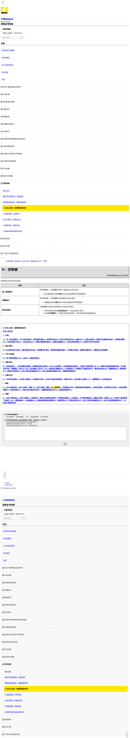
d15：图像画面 (109, 369)
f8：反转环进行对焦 (108, 387)
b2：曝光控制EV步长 (26, 350)
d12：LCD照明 (66, 369)
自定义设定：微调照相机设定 (14, 208)
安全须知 (5, 72)
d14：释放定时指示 (97, 369)
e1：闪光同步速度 (9, 379)
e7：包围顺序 (94, 379)
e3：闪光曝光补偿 (35, 379)
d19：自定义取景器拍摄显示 (48, 371)
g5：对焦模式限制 (61, 398)
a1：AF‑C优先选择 (9, 339)
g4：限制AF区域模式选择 (45, 398)
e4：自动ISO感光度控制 (51, 379)
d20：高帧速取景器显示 (67, 371)
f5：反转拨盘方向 (65, 387)
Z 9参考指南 (9, 261)
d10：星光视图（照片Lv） (35, 369)
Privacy (7, 483)
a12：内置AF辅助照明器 (40, 342)
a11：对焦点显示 (25, 342)
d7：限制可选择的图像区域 (107, 366)
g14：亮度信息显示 (71, 400)
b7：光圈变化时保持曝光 (99, 350)
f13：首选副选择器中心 (63, 390)
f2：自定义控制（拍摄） (25, 387)
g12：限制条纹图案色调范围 (43, 400)
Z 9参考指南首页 (9, 500)
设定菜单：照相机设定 (12, 219)
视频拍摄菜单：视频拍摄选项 (14, 202)
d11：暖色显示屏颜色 (53, 369)
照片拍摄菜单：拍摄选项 (13, 196)
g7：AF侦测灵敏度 (83, 398)
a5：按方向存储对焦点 (64, 339)
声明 (3, 79)
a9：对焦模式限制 (118, 339)
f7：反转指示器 (95, 387)
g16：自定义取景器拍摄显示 (109, 400)
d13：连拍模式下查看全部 (80, 369)
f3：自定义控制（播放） (42, 387)
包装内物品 (6, 58)
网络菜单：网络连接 (11, 225)
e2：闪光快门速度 (22, 379)
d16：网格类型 (120, 369)
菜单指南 (17, 261)
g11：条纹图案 (27, 400)
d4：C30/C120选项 (53, 366)
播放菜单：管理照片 (11, 214)
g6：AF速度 (72, 398)
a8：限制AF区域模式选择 (102, 339)
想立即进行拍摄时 (8, 50)
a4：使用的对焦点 (49, 339)
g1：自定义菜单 (9, 398)
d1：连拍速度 (8, 366)
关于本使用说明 (7, 65)
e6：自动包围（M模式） (80, 379)
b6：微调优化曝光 (83, 350)
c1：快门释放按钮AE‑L (11, 358)
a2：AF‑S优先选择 (23, 339)
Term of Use (8, 485)
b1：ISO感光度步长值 (11, 350)
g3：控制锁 (32, 398)
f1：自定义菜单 (9, 387)
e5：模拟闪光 (66, 379)
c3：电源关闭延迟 (32, 358)
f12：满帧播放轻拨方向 (46, 390)
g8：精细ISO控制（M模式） (100, 398)
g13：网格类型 (58, 400)
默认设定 (6, 191)
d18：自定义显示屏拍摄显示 (27, 371)
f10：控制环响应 (12, 390)
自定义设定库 (8, 331)
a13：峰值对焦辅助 (56, 342)
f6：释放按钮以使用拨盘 (81, 387)
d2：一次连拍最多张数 (21, 366)
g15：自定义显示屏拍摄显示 (88, 400)
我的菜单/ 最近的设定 (12, 231)
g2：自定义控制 (22, 398)
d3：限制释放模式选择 (37, 366)
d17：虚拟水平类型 (10, 371)
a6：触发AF (77, 339)
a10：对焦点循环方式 (11, 342)
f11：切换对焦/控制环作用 (28, 390)
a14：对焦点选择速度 (71, 342)
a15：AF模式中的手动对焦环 (89, 342)
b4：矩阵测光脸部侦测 (55, 350)
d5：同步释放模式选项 (68, 366)
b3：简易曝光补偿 (40, 350)
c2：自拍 (23, 358)
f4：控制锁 (55, 387)
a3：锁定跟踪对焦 (36, 339)
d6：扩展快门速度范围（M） (87, 366)
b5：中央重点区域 (70, 350)
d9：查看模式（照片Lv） (17, 369)
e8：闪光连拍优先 (105, 379)
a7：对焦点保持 (87, 339)
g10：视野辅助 (16, 400)
